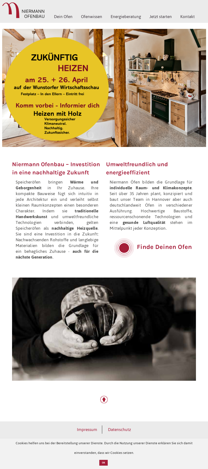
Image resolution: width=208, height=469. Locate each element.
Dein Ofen (63, 17)
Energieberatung (126, 17)
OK (103, 462)
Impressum (87, 429)
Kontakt (187, 17)
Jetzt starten (160, 17)
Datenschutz (119, 429)
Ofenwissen (91, 17)
